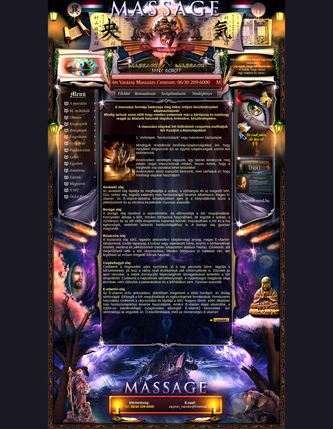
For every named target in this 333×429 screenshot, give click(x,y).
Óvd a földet (79, 196)
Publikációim (80, 150)
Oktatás (76, 117)
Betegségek (78, 130)
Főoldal (124, 94)
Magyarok (77, 184)
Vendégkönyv (202, 94)
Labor (74, 157)
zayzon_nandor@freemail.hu (190, 407)
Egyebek (76, 163)
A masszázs (78, 103)
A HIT (74, 190)
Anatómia (77, 170)
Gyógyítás (77, 143)
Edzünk (75, 177)
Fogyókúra (78, 137)
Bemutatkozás (145, 94)
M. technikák (80, 111)
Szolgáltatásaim (173, 94)
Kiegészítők (78, 124)
